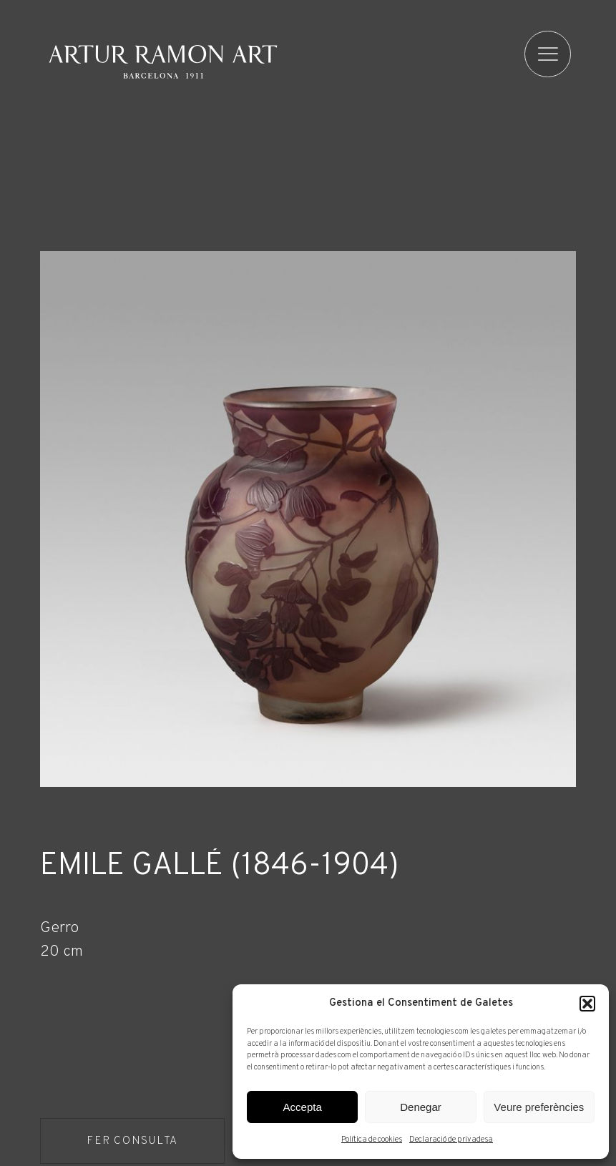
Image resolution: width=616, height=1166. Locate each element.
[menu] (548, 54)
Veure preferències (539, 1107)
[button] (587, 1003)
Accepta (302, 1107)
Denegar (420, 1107)
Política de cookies (371, 1140)
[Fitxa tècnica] (308, 939)
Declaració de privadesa (451, 1140)
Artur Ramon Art (163, 61)
